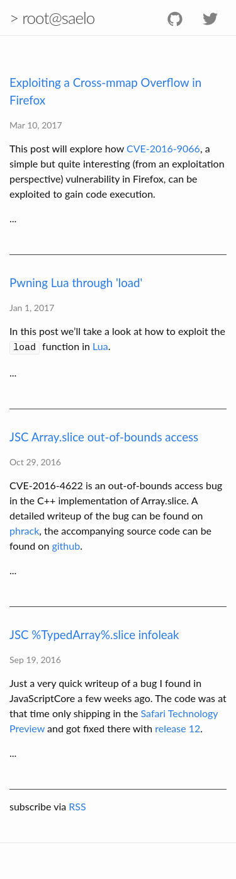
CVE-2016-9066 (163, 148)
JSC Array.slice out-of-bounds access (103, 435)
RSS (77, 804)
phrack (24, 529)
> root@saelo (51, 18)
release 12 (177, 726)
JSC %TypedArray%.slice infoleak (94, 633)
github (66, 544)
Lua (100, 346)
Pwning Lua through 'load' (75, 283)
